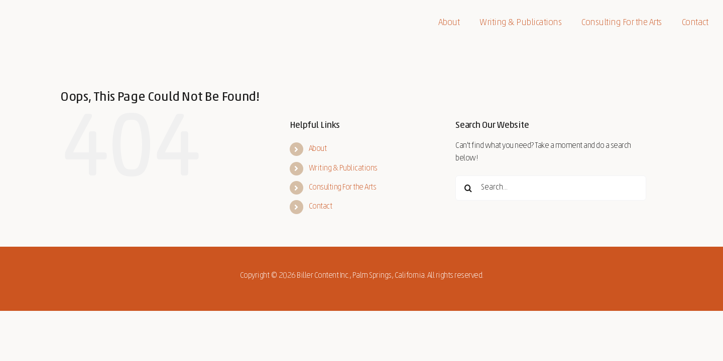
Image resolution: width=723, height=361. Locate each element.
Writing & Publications (343, 168)
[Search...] (550, 188)
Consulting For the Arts (343, 188)
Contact (320, 207)
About (318, 149)
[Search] (467, 188)
